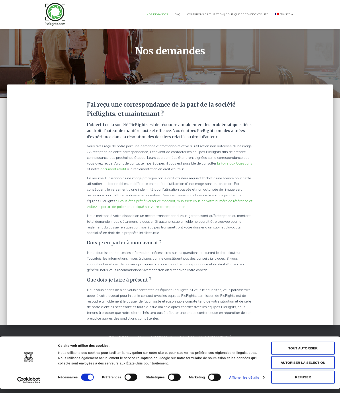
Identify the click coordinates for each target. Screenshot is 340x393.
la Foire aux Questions (234, 163)
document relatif (113, 169)
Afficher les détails (244, 381)
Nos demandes (157, 14)
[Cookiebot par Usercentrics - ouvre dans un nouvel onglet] (28, 384)
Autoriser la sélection (303, 367)
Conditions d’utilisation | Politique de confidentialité (227, 14)
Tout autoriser (303, 352)
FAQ (177, 14)
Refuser (303, 381)
